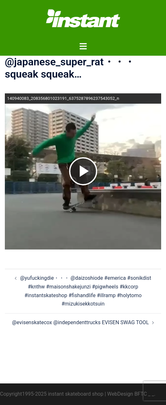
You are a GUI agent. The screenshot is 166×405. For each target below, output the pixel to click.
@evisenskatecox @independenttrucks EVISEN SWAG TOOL (80, 322)
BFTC (140, 394)
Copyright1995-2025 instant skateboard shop (51, 394)
